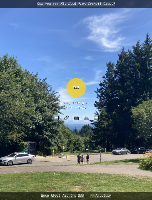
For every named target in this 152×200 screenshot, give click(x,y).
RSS (81, 196)
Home (45, 196)
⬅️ (56, 117)
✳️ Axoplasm (100, 196)
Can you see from (76, 4)
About (56, 196)
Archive (69, 196)
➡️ (96, 117)
